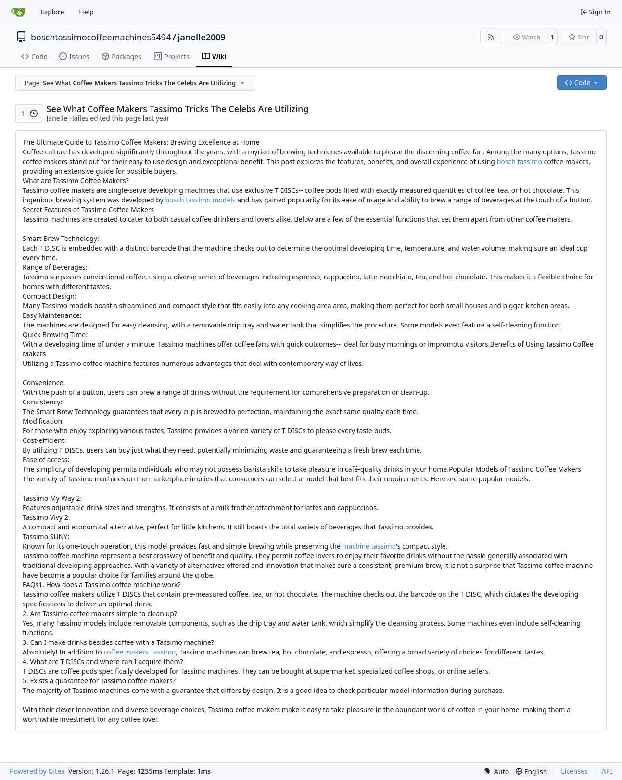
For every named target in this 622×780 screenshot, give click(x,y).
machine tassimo (369, 546)
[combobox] (135, 83)
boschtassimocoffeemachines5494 (101, 37)
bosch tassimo (519, 161)
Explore (52, 11)
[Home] (18, 12)
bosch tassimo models (200, 199)
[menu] (496, 771)
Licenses (574, 771)
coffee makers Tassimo (139, 651)
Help (86, 11)
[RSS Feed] (491, 37)
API (607, 771)
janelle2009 (202, 37)
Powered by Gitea (37, 771)
